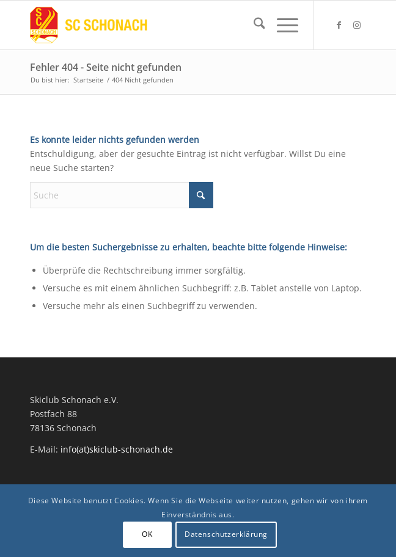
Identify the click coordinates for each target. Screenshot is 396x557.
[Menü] (281, 25)
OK (147, 534)
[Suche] (253, 25)
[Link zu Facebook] (338, 25)
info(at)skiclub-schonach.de (117, 449)
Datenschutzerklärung (226, 534)
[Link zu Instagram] (357, 25)
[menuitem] (253, 25)
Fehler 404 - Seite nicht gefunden (106, 67)
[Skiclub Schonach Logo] (164, 25)
